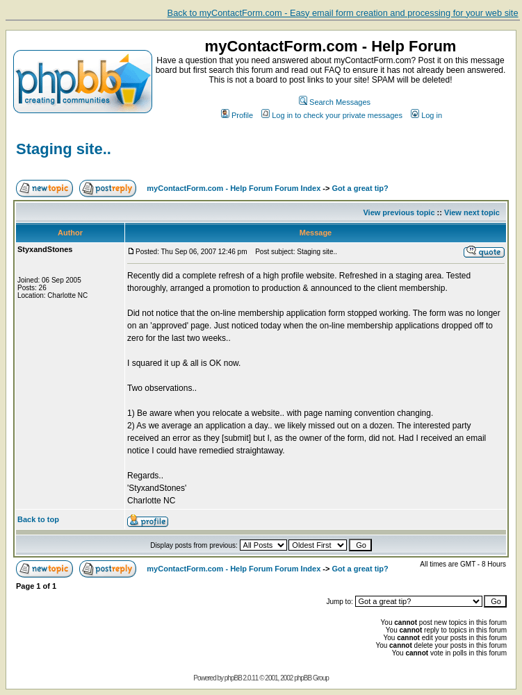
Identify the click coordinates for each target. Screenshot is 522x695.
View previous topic (398, 212)
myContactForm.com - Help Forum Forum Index (233, 188)
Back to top (38, 519)
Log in (426, 115)
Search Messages (334, 102)
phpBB (233, 678)
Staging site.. (63, 149)
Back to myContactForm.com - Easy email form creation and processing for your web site (343, 13)
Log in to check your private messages (331, 115)
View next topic (472, 212)
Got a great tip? (360, 188)
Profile (237, 115)
